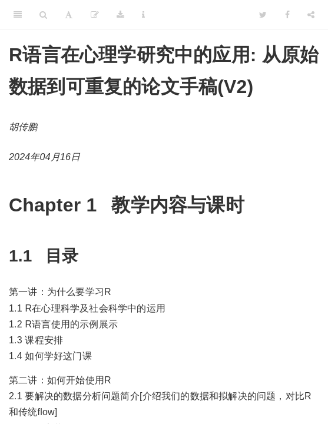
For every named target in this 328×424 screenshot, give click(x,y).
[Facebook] (287, 14)
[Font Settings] (68, 14)
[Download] (120, 14)
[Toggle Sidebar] (18, 14)
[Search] (43, 14)
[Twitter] (263, 14)
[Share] (311, 14)
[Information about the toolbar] (143, 14)
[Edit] (95, 14)
